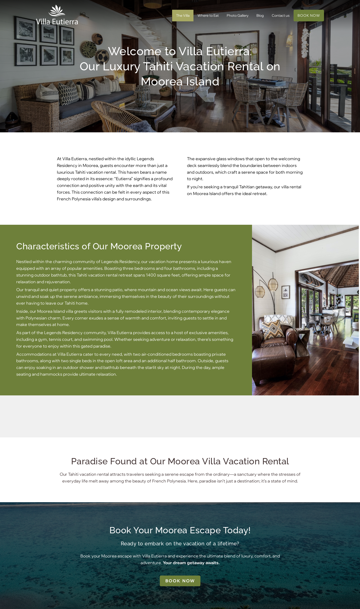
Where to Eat (208, 15)
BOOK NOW (309, 15)
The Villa (183, 15)
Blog (260, 15)
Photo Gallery (238, 15)
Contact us (281, 15)
